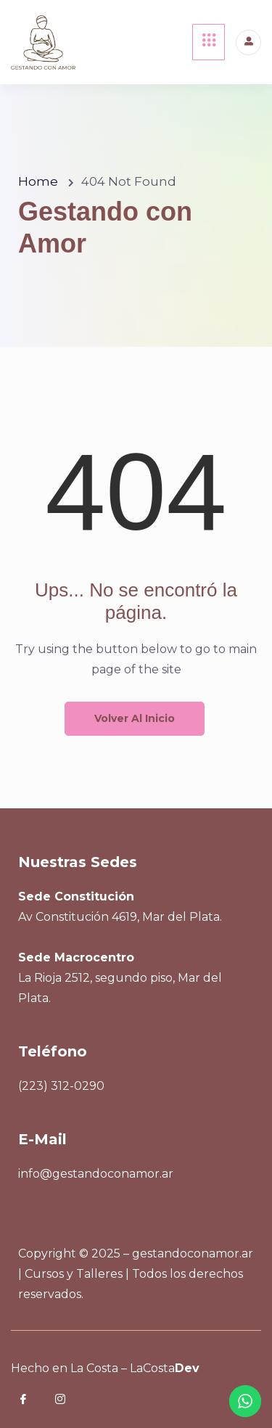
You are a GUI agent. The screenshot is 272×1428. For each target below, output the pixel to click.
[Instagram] (70, 1401)
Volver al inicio (134, 718)
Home (38, 181)
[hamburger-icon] (208, 42)
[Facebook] (33, 1401)
